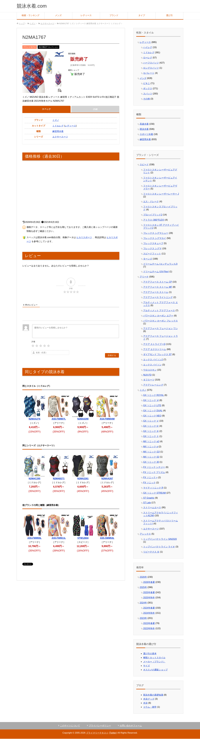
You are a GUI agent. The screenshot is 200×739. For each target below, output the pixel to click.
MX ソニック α (150, 447)
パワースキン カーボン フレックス (160, 321)
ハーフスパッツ (151, 63)
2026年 (143, 577)
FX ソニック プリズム (154, 472)
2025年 (143, 587)
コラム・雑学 (150, 707)
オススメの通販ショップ (155, 670)
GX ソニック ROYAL (153, 395)
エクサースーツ (60, 137)
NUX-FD (147, 375)
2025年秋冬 (149, 598)
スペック (46, 109)
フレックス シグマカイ (154, 238)
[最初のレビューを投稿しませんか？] (75, 331)
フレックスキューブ (153, 243)
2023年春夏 (149, 623)
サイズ (146, 666)
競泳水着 (144, 129)
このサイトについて (70, 726)
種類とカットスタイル (154, 658)
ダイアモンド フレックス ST (157, 355)
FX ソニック (149, 483)
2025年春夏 (149, 593)
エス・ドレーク (151, 202)
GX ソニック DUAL (152, 411)
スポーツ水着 (146, 134)
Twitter (113, 733)
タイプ (141, 15)
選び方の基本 (150, 654)
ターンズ (147, 259)
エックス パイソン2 (153, 360)
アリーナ (144, 277)
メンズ (58, 15)
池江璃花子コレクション (48, 47)
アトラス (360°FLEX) (153, 220)
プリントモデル (29, 47)
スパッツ (147, 94)
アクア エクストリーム (154, 349)
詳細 (95, 109)
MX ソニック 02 (151, 457)
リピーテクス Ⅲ (151, 552)
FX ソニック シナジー (154, 467)
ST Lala (147, 503)
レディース (86, 15)
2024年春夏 (149, 608)
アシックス (145, 534)
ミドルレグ (57, 126)
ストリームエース (152, 508)
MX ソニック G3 (151, 452)
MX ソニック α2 (151, 442)
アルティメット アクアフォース (159, 311)
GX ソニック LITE (152, 406)
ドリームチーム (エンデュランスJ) (160, 264)
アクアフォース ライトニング (158, 297)
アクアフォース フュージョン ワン (160, 329)
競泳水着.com (32, 6)
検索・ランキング (30, 15)
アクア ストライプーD (154, 344)
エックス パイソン (152, 365)
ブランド (113, 15)
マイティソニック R (153, 488)
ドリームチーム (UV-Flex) (156, 272)
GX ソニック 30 (151, 462)
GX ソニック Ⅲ (151, 431)
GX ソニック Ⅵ (151, 400)
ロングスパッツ (151, 68)
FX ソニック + (150, 478)
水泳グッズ (148, 699)
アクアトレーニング (153, 385)
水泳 (145, 703)
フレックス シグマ (152, 249)
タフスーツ (148, 380)
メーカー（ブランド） (154, 662)
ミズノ (55, 120)
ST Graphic (148, 498)
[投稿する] (112, 355)
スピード (144, 165)
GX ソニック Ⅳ (151, 426)
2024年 (143, 603)
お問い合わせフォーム (131, 726)
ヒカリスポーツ (84, 237)
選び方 (169, 15)
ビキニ (146, 83)
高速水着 (144, 124)
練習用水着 (57, 131)
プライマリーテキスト (97, 733)
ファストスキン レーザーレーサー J (161, 194)
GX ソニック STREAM (154, 493)
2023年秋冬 (149, 629)
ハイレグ (147, 47)
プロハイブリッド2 (152, 215)
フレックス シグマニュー (155, 233)
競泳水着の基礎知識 (153, 695)
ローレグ (147, 58)
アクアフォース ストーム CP (157, 282)
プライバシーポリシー (100, 726)
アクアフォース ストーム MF (157, 287)
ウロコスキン (150, 370)
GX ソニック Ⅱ (151, 436)
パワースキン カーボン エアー (158, 316)
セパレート (148, 73)
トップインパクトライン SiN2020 (160, 539)
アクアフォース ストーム (155, 292)
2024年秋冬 (149, 613)
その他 (146, 99)
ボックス (147, 89)
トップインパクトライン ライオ (159, 547)
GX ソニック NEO (152, 416)
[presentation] (101, 344)
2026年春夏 (149, 582)
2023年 (143, 618)
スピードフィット (152, 254)
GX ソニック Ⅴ (151, 421)
